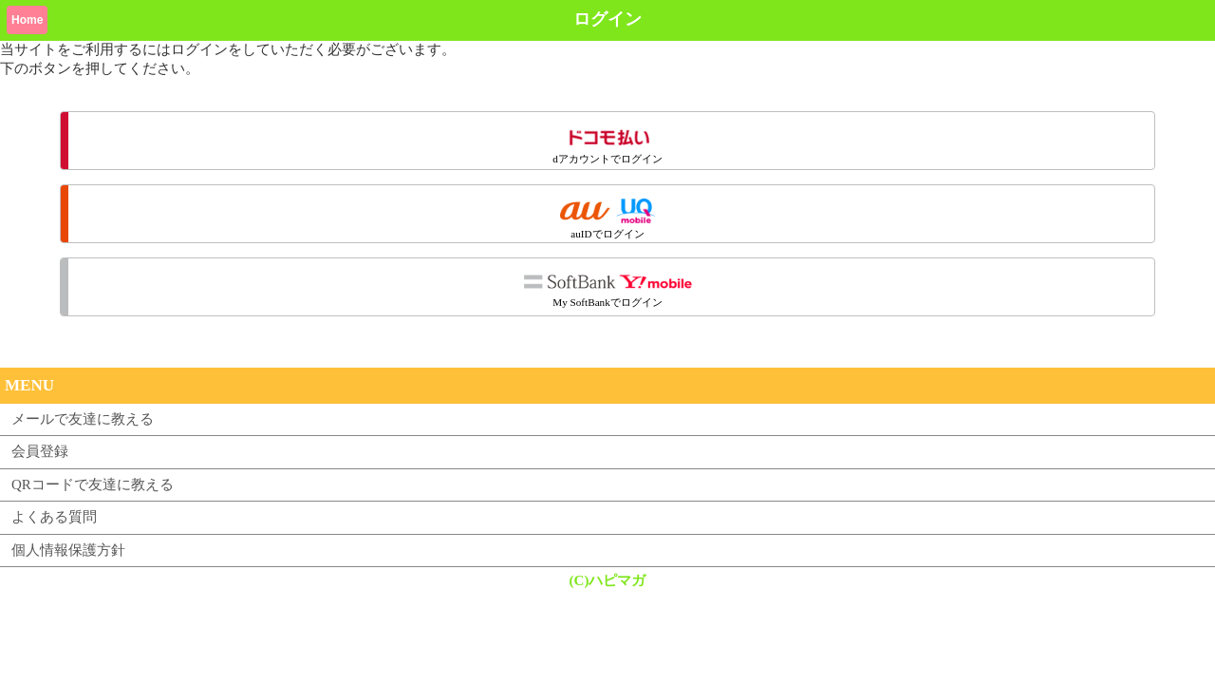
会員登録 (39, 451)
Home (27, 20)
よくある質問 (54, 516)
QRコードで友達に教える (92, 484)
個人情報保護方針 (68, 550)
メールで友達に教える (82, 419)
